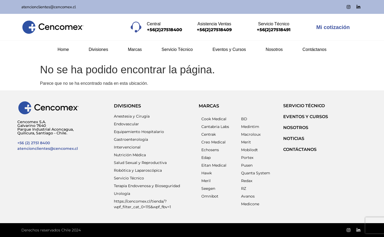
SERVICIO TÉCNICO (304, 105)
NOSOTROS (295, 127)
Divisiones (98, 49)
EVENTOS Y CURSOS (305, 116)
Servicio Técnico (177, 49)
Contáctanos (314, 49)
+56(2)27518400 (164, 29)
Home (63, 49)
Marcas (135, 49)
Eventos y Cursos (229, 49)
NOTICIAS (293, 138)
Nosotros (274, 49)
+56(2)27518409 (214, 29)
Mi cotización (333, 27)
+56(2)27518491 (273, 29)
